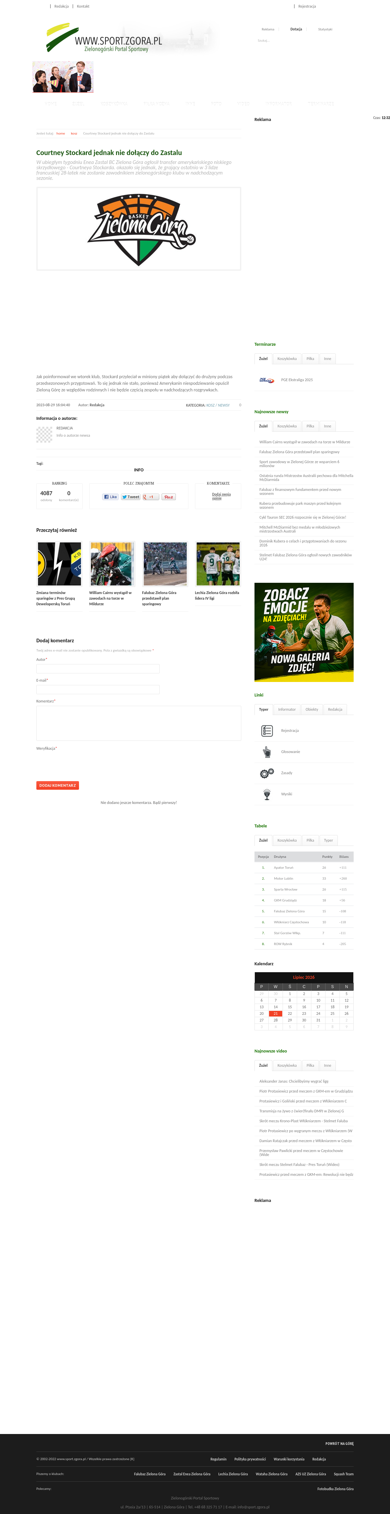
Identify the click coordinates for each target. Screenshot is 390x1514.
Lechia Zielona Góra (233, 1474)
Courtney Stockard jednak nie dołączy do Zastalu (109, 152)
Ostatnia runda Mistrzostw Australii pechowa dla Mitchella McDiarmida (306, 477)
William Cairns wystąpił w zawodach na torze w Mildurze (110, 598)
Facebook (336, 6)
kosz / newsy (218, 405)
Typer (263, 709)
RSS (351, 6)
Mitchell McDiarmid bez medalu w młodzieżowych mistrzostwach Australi (299, 529)
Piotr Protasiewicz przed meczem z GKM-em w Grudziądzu (306, 1091)
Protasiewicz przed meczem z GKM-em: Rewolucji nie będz (306, 1174)
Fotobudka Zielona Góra (336, 1489)
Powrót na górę (340, 1443)
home (61, 133)
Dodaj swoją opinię (221, 496)
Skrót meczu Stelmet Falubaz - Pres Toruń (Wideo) (299, 1164)
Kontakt (83, 6)
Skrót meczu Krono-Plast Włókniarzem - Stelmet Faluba (303, 1121)
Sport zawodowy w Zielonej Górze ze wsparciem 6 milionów (299, 463)
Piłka (310, 358)
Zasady (275, 773)
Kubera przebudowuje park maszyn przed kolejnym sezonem (300, 505)
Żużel (78, 104)
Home (41, 6)
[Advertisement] (216, 76)
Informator (278, 104)
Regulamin (218, 1459)
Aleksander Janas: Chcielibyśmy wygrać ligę (294, 1081)
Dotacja (296, 29)
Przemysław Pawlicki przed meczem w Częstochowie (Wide (301, 1152)
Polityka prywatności (250, 1459)
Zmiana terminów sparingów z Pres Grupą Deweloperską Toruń (55, 598)
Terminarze (321, 104)
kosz (74, 133)
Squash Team (344, 1474)
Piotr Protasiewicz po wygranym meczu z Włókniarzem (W (305, 1131)
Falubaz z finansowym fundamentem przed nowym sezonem (300, 491)
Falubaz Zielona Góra (150, 1474)
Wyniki (275, 794)
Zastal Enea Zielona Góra (192, 1474)
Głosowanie (279, 752)
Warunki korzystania (289, 1459)
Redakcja (62, 6)
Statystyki (325, 29)
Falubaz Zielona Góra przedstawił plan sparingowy (159, 598)
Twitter (343, 6)
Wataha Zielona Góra (272, 1474)
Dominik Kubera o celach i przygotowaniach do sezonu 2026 (302, 543)
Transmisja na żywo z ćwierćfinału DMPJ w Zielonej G (301, 1111)
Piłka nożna (156, 104)
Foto (216, 104)
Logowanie (281, 6)
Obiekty (312, 709)
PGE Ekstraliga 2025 (286, 380)
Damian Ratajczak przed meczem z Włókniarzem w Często (305, 1140)
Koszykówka (114, 104)
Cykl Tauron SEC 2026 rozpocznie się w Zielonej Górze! (302, 517)
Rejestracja (307, 6)
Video (243, 104)
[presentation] (86, 764)
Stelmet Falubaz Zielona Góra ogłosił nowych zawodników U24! (305, 557)
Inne (190, 104)
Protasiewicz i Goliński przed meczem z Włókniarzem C (303, 1101)
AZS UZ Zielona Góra (310, 1474)
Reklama (268, 29)
